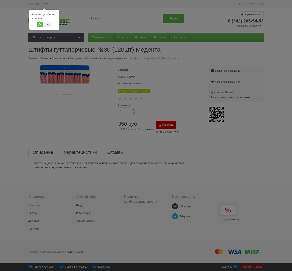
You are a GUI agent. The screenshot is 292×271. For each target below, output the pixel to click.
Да (40, 24)
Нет (47, 24)
